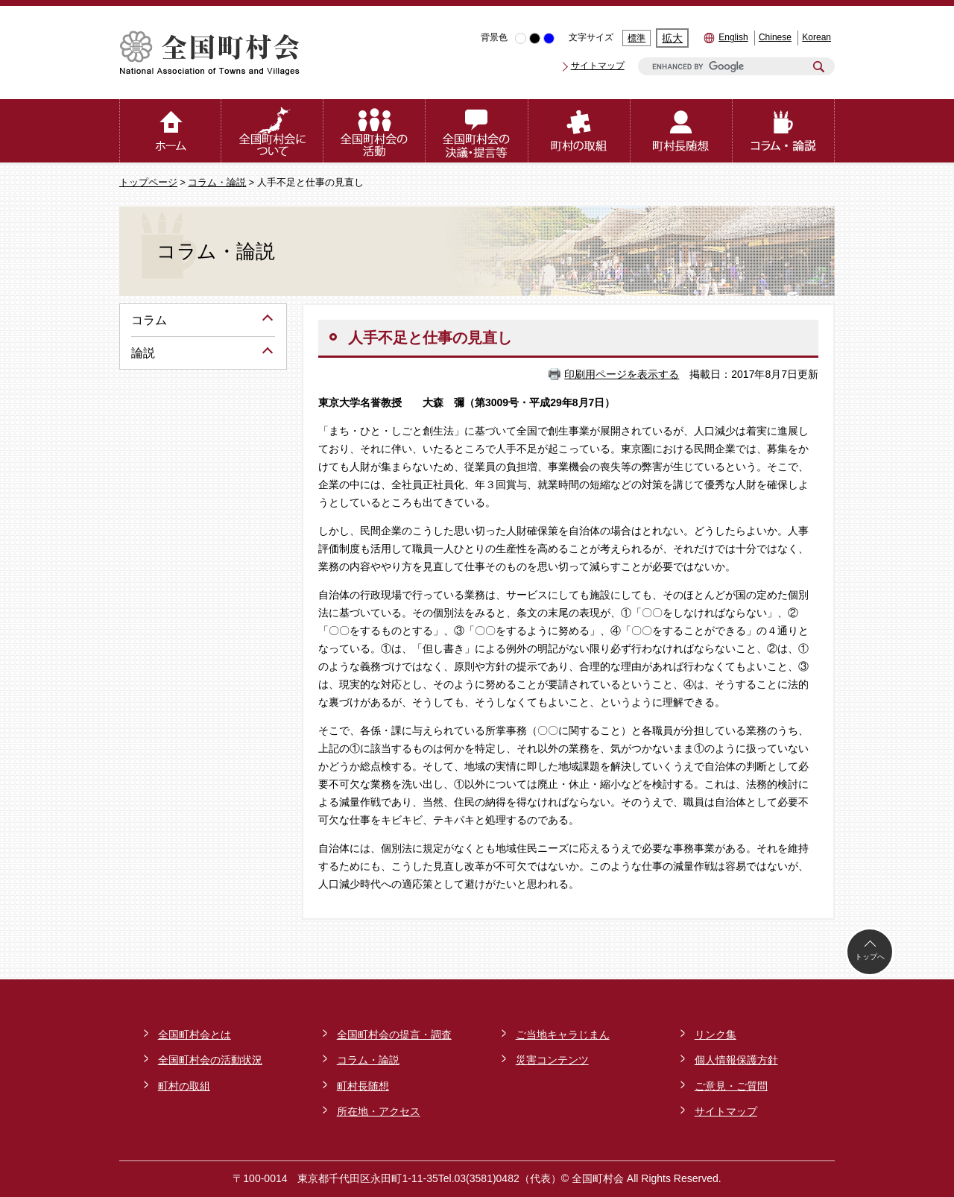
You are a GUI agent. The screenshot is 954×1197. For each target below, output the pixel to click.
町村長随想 (363, 1086)
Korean (816, 37)
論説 (143, 353)
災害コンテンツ (552, 1060)
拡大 (672, 38)
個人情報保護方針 (736, 1060)
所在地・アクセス (378, 1111)
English (733, 37)
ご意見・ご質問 (731, 1086)
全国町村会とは (194, 1034)
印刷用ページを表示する (621, 374)
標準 (636, 38)
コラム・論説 (217, 182)
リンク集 (715, 1034)
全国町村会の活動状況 (210, 1060)
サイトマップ (598, 65)
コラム (149, 320)
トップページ (148, 182)
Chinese (775, 37)
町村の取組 (184, 1086)
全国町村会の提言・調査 (394, 1034)
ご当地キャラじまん (563, 1034)
